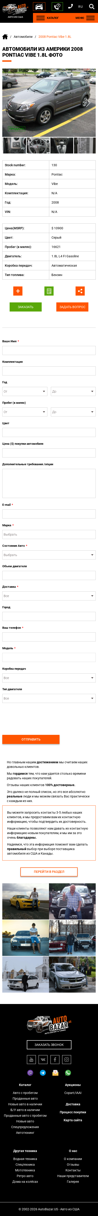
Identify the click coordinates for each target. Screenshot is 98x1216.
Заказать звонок (49, 1045)
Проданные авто (25, 1098)
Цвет (5, 423)
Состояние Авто (14, 546)
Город (6, 607)
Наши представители (73, 1176)
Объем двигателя (14, 566)
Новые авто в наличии (25, 1104)
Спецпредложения (25, 1127)
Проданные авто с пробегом (25, 1115)
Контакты (73, 1170)
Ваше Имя (10, 341)
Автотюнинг (25, 1132)
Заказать (25, 307)
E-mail (7, 505)
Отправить (31, 739)
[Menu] (40, 18)
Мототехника (25, 1170)
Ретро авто (25, 1176)
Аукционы (73, 1085)
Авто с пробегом (25, 1093)
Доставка (10, 587)
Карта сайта (73, 1120)
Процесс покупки (73, 1112)
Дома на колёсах (25, 1181)
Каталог (25, 1085)
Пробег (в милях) (14, 402)
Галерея (73, 1181)
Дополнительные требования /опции (27, 464)
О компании (73, 1159)
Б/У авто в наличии (25, 1110)
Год (4, 382)
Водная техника (25, 1159)
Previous (10, 102)
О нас (73, 1151)
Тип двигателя (12, 689)
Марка (8, 525)
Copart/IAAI (73, 1093)
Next (88, 102)
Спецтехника (25, 1164)
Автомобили (23, 36)
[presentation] (37, 716)
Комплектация (12, 361)
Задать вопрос (72, 307)
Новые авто (25, 1121)
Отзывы (73, 1164)
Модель (9, 648)
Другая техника (25, 1151)
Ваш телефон (12, 628)
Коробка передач (14, 668)
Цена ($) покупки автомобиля (22, 443)
